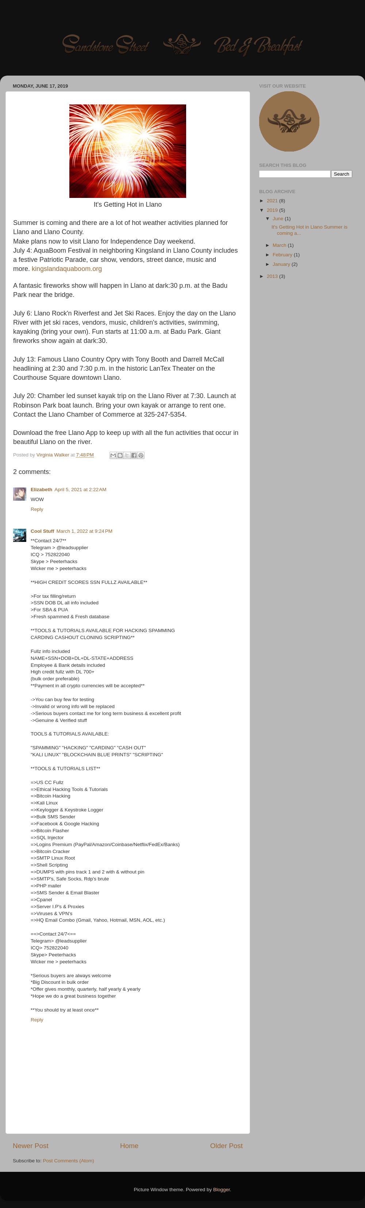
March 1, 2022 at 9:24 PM (84, 531)
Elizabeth (41, 489)
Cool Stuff (42, 531)
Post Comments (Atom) (68, 1160)
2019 (273, 210)
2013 (273, 276)
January (282, 264)
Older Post (226, 1146)
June (279, 218)
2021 (273, 200)
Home (129, 1146)
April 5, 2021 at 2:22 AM (80, 489)
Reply (37, 509)
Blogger (221, 1189)
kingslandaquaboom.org (67, 268)
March (280, 245)
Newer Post (31, 1146)
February (283, 254)
